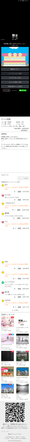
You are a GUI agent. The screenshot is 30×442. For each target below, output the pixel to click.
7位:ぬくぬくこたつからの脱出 (7, 373)
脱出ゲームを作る (20, 437)
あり (6, 184)
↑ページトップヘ (5, 431)
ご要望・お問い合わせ (16, 438)
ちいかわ (8, 195)
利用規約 (24, 438)
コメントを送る (23, 178)
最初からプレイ (15, 69)
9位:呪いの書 (7, 389)
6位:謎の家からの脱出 (22, 356)
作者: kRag (18, 397)
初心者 (7, 292)
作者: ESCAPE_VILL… (6, 347)
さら (6, 221)
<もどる (2, 39)
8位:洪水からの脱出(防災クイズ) (22, 373)
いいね (7, 90)
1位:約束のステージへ (7, 322)
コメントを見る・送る (15, 82)
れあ (6, 261)
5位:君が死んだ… (7, 356)
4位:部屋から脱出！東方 (22, 339)
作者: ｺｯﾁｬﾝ (15, 46)
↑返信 (19, 191)
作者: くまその (19, 363)
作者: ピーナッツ (20, 380)
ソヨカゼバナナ (10, 203)
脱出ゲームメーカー (15, 434)
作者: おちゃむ (4, 329)
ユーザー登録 (21, 0)
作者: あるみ (4, 380)
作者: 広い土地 (4, 396)
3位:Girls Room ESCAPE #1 (7, 340)
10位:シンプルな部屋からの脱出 (22, 390)
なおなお (8, 300)
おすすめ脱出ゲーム (10, 437)
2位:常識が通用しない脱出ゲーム (22, 323)
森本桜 (7, 213)
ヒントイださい (10, 282)
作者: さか (18, 346)
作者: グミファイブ (5, 363)
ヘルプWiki (6, 438)
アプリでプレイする (15, 78)
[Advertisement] (15, 17)
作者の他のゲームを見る (15, 86)
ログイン (27, 0)
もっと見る (15, 310)
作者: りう (18, 330)
